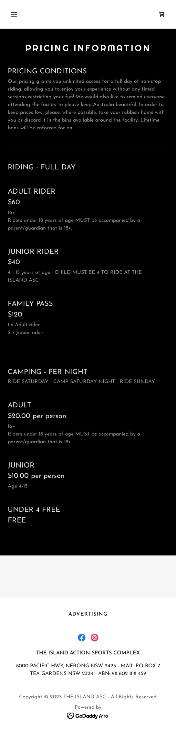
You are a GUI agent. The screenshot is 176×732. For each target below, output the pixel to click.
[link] (161, 14)
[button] (26, 14)
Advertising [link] (88, 614)
